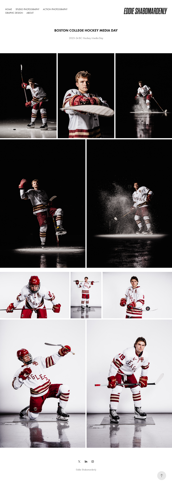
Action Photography (55, 9)
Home (8, 9)
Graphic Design (14, 12)
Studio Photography (27, 9)
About (30, 12)
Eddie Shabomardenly (145, 11)
